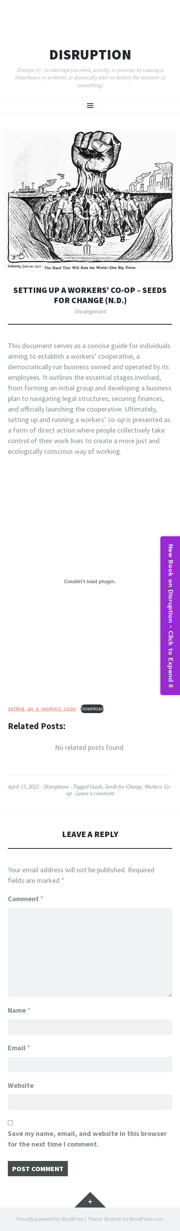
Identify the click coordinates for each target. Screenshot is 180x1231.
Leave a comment (95, 793)
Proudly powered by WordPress (50, 1219)
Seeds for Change (123, 786)
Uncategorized (90, 311)
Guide (96, 786)
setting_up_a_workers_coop (42, 708)
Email (19, 1047)
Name (19, 1010)
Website (21, 1085)
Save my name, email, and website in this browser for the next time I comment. (87, 1138)
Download (92, 708)
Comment (26, 898)
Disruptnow (56, 786)
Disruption (90, 55)
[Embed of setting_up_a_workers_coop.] (90, 581)
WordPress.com (146, 1219)
